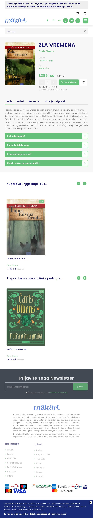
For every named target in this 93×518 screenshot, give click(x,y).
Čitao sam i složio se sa (47, 394)
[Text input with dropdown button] (46, 31)
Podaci (20, 101)
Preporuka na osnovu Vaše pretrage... (34, 278)
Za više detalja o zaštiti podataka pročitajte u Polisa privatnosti (35, 514)
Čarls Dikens (46, 51)
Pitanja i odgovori (55, 101)
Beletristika (44, 68)
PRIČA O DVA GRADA (16, 351)
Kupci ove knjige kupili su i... (27, 184)
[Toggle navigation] (85, 20)
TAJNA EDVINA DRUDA (17, 260)
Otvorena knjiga (46, 60)
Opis (9, 101)
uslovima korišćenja (58, 394)
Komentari (34, 101)
